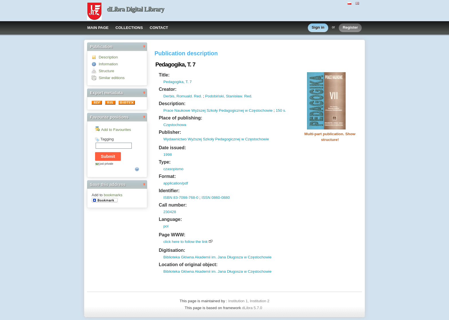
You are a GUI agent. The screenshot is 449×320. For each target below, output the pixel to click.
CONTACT (159, 27)
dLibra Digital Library (135, 9)
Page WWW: (172, 234)
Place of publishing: (180, 117)
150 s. (281, 110)
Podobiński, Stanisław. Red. (228, 96)
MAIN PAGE (98, 27)
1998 (167, 154)
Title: (164, 74)
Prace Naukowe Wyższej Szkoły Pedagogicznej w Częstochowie (217, 110)
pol (165, 226)
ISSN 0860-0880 (216, 197)
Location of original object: (188, 264)
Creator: (167, 89)
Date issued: (172, 147)
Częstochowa (174, 125)
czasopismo (173, 169)
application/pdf (175, 183)
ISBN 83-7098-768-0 (180, 197)
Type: (164, 162)
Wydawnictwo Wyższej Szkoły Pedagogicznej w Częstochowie (216, 139)
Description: (172, 103)
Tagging (107, 139)
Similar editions (112, 78)
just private (106, 163)
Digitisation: (172, 250)
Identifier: (169, 190)
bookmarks (113, 195)
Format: (167, 176)
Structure (106, 71)
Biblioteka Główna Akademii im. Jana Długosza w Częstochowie (217, 257)
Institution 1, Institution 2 (248, 301)
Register (350, 27)
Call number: (173, 205)
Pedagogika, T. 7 (177, 82)
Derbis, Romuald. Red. (182, 96)
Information (108, 64)
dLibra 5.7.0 (252, 308)
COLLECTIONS (129, 27)
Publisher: (170, 132)
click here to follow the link (185, 241)
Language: (170, 219)
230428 (169, 212)
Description (108, 57)
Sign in (318, 27)
